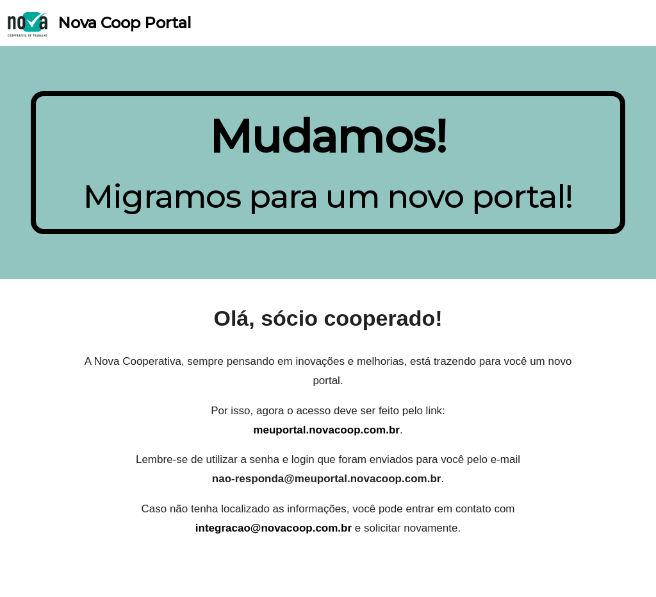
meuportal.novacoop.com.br (326, 430)
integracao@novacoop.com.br (273, 528)
